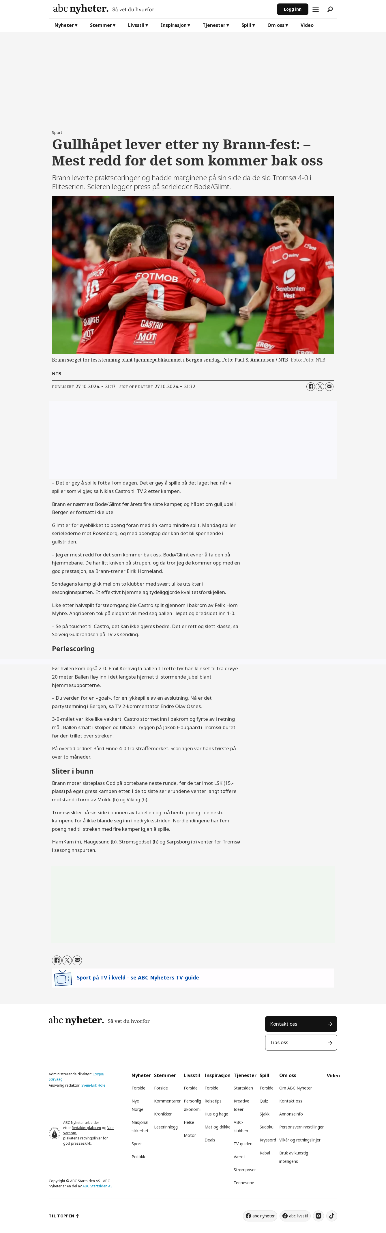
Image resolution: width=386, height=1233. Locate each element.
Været (239, 1156)
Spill (246, 25)
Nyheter (64, 25)
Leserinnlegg (166, 1127)
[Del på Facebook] (310, 386)
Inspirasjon (174, 25)
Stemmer (101, 25)
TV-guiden (243, 1143)
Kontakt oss (283, 1023)
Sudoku (266, 1127)
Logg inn (292, 9)
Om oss (275, 25)
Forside (138, 1088)
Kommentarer (167, 1101)
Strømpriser (245, 1169)
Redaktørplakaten (86, 1127)
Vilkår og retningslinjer (300, 1140)
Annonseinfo (291, 1114)
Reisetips (213, 1101)
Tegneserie (244, 1182)
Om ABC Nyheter (295, 1088)
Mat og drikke (218, 1127)
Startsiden (243, 1088)
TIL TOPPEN (61, 1216)
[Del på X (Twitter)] (320, 386)
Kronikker (163, 1114)
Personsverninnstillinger (301, 1127)
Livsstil (136, 25)
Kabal (265, 1153)
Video (307, 25)
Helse (189, 1122)
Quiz (264, 1101)
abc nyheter (263, 1216)
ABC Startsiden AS (98, 1186)
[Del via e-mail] (329, 386)
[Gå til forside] (103, 9)
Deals (210, 1140)
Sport (137, 1143)
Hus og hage (216, 1114)
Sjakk (264, 1114)
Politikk (138, 1156)
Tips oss (279, 1042)
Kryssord (268, 1140)
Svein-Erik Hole (93, 1085)
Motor (190, 1135)
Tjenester (214, 25)
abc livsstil (298, 1216)
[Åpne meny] (315, 9)
